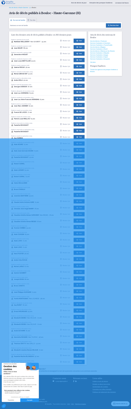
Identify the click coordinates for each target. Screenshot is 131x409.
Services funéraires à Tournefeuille (101, 45)
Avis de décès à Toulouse (98, 41)
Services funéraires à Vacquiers (100, 59)
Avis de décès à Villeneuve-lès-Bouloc (102, 51)
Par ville (31, 20)
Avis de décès (13, 7)
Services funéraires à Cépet (99, 57)
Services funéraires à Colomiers (100, 43)
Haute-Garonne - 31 (25, 7)
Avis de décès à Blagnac (98, 47)
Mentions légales (80, 404)
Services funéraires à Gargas (99, 55)
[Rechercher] (113, 25)
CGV (68, 404)
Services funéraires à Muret (99, 49)
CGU (72, 404)
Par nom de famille (17, 20)
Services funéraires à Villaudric (99, 53)
